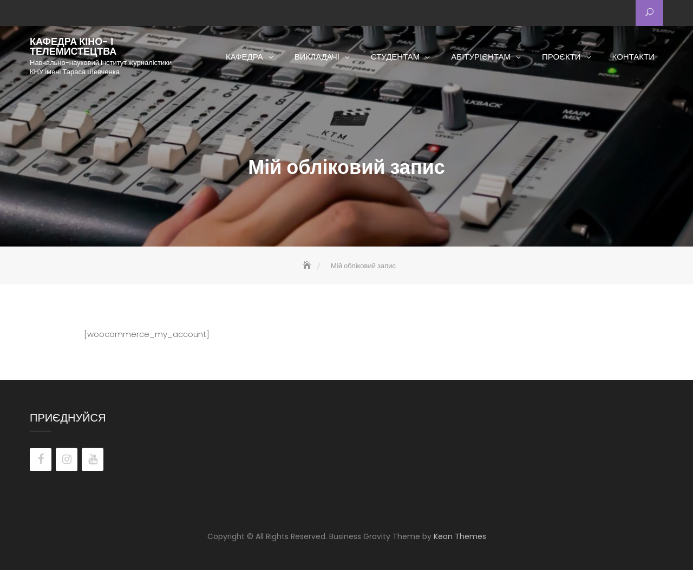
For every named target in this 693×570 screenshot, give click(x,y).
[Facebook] (40, 459)
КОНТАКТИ (633, 56)
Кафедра (244, 56)
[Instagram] (66, 459)
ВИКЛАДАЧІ (317, 56)
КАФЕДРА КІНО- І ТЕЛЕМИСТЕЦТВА (73, 46)
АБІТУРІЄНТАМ (481, 56)
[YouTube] (92, 459)
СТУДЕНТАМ (395, 56)
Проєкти (561, 56)
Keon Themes (460, 536)
